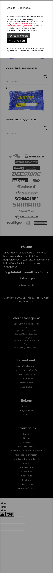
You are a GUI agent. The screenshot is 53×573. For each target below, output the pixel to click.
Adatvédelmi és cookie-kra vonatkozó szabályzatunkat (21, 24)
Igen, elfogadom (17, 41)
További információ (18, 36)
